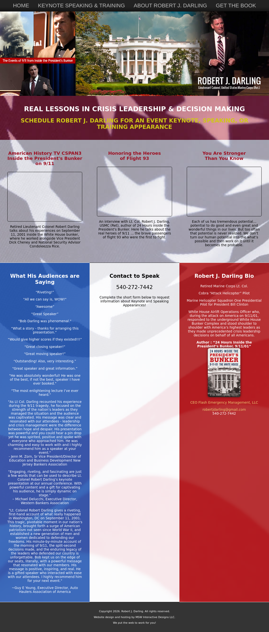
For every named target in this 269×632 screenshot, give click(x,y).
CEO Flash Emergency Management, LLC (224, 402)
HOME (21, 5)
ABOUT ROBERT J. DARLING (170, 5)
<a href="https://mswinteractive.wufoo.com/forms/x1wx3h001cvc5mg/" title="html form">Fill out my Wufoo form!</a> (134, 397)
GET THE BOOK (236, 5)
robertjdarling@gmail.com (224, 409)
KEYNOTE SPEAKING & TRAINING (81, 5)
